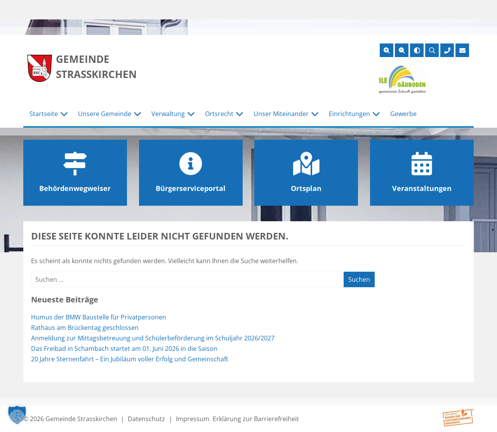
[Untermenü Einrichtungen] (376, 114)
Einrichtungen (349, 113)
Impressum (192, 419)
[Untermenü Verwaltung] (191, 114)
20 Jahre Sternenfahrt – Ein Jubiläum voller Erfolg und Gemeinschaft (129, 359)
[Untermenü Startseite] (64, 114)
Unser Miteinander (281, 113)
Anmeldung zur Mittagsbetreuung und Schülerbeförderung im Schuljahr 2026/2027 (153, 338)
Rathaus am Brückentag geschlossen (85, 327)
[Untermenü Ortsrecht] (239, 114)
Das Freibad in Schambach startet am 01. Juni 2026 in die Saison (124, 348)
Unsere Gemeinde (104, 113)
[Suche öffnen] (432, 50)
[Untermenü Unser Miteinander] (315, 114)
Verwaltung (168, 113)
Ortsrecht (219, 113)
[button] (17, 415)
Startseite (44, 113)
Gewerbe (403, 113)
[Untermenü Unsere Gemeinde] (137, 114)
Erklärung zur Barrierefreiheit (256, 419)
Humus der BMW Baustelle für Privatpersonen (98, 317)
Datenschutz (146, 419)
